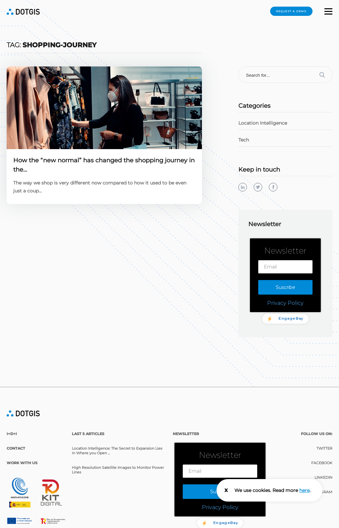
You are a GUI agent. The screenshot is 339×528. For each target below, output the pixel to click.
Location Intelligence (262, 123)
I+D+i (12, 427)
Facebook (321, 456)
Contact (16, 441)
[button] (328, 12)
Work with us (22, 456)
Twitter (324, 441)
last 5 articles (88, 427)
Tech (243, 140)
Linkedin (323, 470)
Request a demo (291, 11)
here (304, 490)
